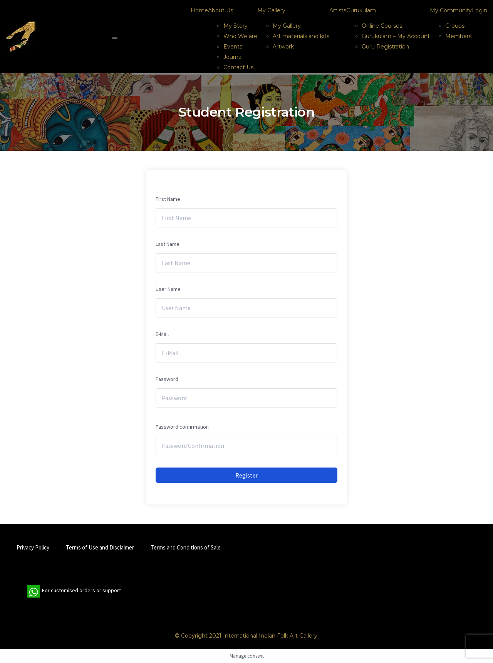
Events (232, 46)
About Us (220, 10)
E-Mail (162, 334)
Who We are (240, 36)
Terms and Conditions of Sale (186, 547)
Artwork (283, 46)
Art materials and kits (301, 36)
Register (246, 475)
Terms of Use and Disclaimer (100, 547)
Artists (337, 10)
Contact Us (238, 67)
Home (199, 10)
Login (479, 10)
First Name (168, 198)
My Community (451, 10)
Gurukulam (361, 10)
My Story (235, 25)
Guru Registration (385, 46)
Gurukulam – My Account (396, 36)
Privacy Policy (33, 547)
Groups (454, 25)
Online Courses (382, 25)
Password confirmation (182, 426)
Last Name (167, 243)
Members (458, 36)
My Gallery (271, 10)
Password (167, 379)
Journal (233, 56)
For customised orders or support (74, 591)
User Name (168, 289)
